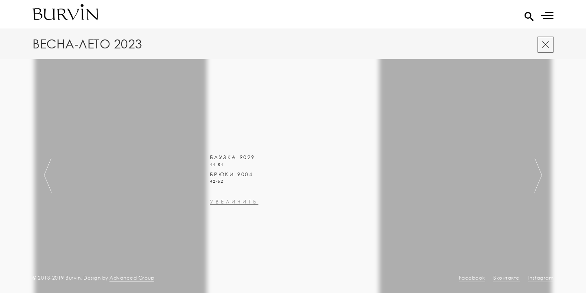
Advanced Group (131, 277)
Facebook (472, 277)
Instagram (541, 277)
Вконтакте (506, 277)
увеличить (234, 251)
